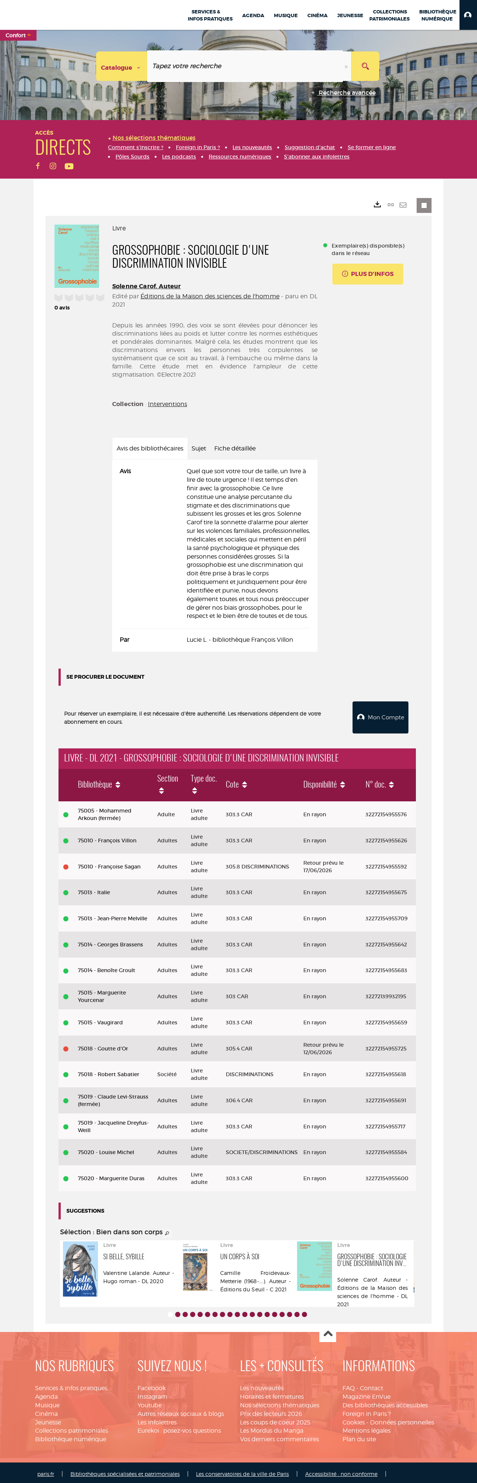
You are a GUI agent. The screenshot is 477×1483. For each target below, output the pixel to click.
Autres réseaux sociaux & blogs (181, 1410)
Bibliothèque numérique (70, 1436)
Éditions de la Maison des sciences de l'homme (209, 296)
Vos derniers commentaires (279, 1436)
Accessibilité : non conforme (341, 1471)
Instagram (152, 1393)
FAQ (348, 1385)
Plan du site (359, 1436)
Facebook (152, 1385)
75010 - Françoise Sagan (109, 863)
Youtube (150, 1402)
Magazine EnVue (366, 1393)
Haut (327, 1331)
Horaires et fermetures (272, 1393)
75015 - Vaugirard (100, 1019)
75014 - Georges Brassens (110, 941)
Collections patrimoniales (71, 1427)
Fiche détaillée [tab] (235, 448)
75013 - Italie (94, 889)
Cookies (353, 1419)
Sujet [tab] (199, 448)
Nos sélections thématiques (279, 1402)
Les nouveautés (262, 1385)
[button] (468, 15)
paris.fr (45, 1471)
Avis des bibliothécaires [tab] (150, 448)
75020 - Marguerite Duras (111, 1175)
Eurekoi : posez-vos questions (179, 1427)
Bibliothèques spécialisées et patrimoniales (125, 1471)
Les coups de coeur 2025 (275, 1419)
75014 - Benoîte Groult (106, 967)
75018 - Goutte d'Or (103, 1045)
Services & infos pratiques (71, 1385)
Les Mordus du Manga (271, 1427)
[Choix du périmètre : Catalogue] (122, 66)
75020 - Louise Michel (106, 1149)
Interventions (167, 404)
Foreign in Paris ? (366, 1410)
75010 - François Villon (107, 837)
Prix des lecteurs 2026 (271, 1410)
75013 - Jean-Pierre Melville (112, 915)
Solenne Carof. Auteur (146, 286)
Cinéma (46, 1410)
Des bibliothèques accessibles (385, 1402)
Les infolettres (157, 1419)
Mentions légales (366, 1427)
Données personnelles (402, 1419)
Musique (47, 1402)
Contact (371, 1385)
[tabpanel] (215, 555)
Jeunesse (48, 1419)
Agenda (46, 1393)
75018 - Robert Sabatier (108, 1071)
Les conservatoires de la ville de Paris (242, 1471)
